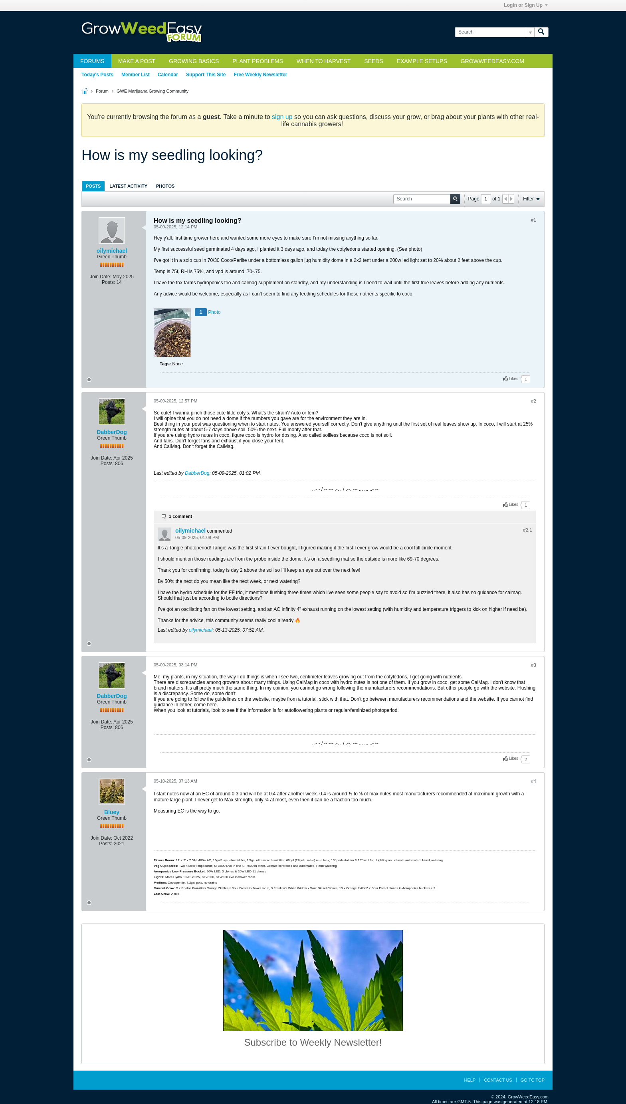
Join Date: (100, 276)
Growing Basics (194, 61)
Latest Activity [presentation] (128, 186)
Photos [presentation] (165, 186)
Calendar (168, 74)
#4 (533, 781)
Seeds (373, 61)
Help (469, 1080)
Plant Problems (257, 61)
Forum (102, 91)
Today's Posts (97, 74)
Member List (135, 74)
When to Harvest (324, 61)
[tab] (93, 185)
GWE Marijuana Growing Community (152, 91)
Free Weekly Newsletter (260, 74)
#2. (527, 530)
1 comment (180, 516)
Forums (92, 61)
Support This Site (206, 74)
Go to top (533, 1080)
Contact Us (498, 1080)
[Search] (494, 32)
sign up (282, 116)
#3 (533, 665)
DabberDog (112, 432)
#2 (533, 401)
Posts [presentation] (93, 186)
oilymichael (112, 251)
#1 (533, 220)
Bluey (111, 812)
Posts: (108, 282)
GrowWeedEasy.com (492, 61)
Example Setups (422, 61)
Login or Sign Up (526, 5)
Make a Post (136, 61)
